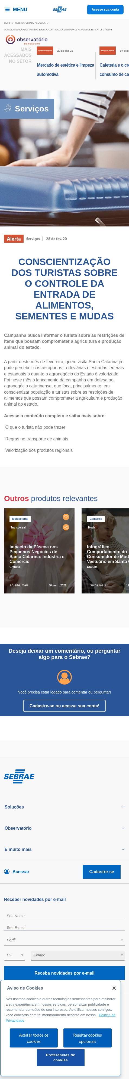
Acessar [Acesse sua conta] (20, 871)
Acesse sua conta (105, 9)
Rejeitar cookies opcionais (87, 1038)
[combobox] (64, 941)
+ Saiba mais (18, 585)
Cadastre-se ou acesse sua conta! (64, 706)
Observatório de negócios (30, 22)
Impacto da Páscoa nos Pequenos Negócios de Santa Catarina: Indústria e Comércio (36, 554)
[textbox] (67, 940)
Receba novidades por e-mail (64, 973)
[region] (60, 1028)
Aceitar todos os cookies (34, 1038)
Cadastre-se (101, 871)
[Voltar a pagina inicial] (64, 9)
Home (7, 22)
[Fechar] (114, 988)
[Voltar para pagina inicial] (64, 776)
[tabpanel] (40, 551)
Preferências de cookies (60, 1057)
